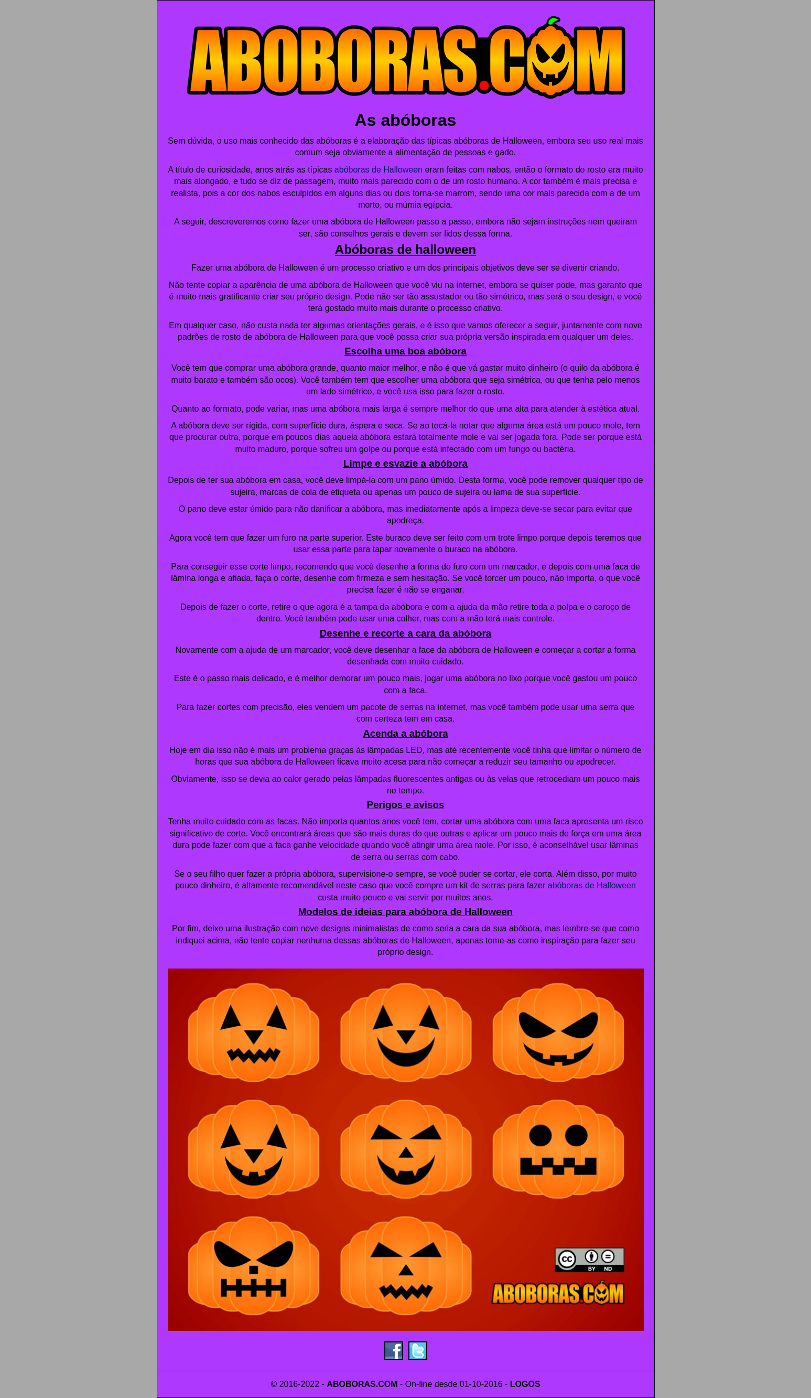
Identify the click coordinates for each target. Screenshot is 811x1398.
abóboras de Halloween (378, 169)
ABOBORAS (351, 1384)
